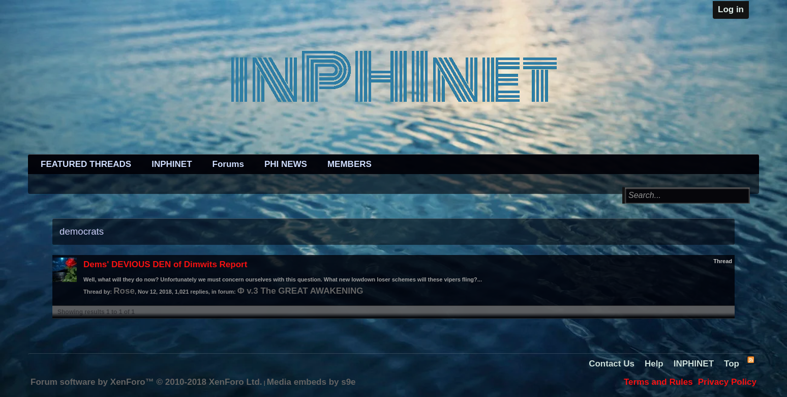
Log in (731, 9)
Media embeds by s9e (311, 382)
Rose (124, 291)
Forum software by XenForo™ (146, 382)
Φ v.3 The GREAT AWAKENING (300, 291)
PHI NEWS (285, 164)
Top (731, 363)
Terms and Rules (658, 382)
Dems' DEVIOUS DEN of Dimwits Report (165, 264)
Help (654, 363)
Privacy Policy (727, 382)
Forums (228, 164)
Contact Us (611, 363)
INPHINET (172, 164)
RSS (750, 359)
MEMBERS (349, 164)
